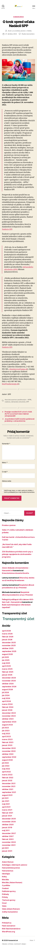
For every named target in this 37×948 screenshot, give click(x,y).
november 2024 (9, 681)
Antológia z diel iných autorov (14, 865)
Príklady (5, 894)
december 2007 (9, 833)
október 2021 (7, 789)
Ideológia (6, 874)
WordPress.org (8, 932)
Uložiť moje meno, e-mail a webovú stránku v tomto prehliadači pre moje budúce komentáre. (19, 491)
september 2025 (9, 651)
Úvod (4, 903)
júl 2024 (5, 692)
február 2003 (8, 839)
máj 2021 (6, 804)
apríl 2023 (6, 736)
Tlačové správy (8, 900)
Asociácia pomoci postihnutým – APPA (18, 400)
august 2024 (7, 689)
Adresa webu (6, 481)
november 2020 (9, 822)
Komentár (6, 444)
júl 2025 (5, 657)
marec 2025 (7, 669)
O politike (6, 885)
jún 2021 (5, 801)
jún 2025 (5, 660)
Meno (4, 462)
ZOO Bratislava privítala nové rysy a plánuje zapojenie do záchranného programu (17, 554)
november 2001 (9, 845)
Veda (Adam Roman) (11, 909)
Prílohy (5, 897)
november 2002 (9, 842)
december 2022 (9, 748)
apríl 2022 (6, 772)
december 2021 (8, 783)
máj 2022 (6, 769)
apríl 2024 (6, 701)
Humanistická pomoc (11, 868)
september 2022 (9, 757)
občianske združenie (18, 402)
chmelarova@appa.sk (18, 369)
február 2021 (7, 813)
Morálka (5, 880)
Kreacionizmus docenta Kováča (15, 573)
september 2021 (9, 792)
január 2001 (7, 851)
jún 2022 (5, 766)
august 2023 (7, 725)
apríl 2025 (6, 666)
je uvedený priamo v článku (22, 31)
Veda (4, 906)
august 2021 (7, 795)
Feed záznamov (8, 926)
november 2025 (9, 645)
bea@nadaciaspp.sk (10, 384)
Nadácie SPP (7, 229)
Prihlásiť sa (6, 923)
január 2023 (7, 745)
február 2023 (7, 742)
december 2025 (9, 642)
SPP (27, 402)
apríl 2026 (6, 631)
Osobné (5, 888)
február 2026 (7, 637)
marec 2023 (7, 739)
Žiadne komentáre (28, 34)
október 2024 (8, 684)
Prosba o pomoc (9, 525)
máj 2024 (6, 698)
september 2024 (9, 687)
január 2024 (7, 710)
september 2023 (9, 722)
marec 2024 (7, 704)
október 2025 (8, 648)
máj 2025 (6, 663)
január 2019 (7, 827)
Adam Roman (7, 862)
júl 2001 (5, 848)
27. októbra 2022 (11, 34)
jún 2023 (5, 731)
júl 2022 (5, 763)
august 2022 (7, 760)
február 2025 (7, 672)
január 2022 (7, 780)
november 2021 (8, 786)
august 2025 (7, 654)
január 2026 (7, 640)
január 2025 (7, 675)
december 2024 (9, 678)
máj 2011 (6, 830)
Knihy (4, 877)
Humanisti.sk (13, 940)
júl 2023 (5, 728)
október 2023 (8, 719)
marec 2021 (7, 810)
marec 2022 (7, 775)
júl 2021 (5, 798)
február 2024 (7, 707)
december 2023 (9, 713)
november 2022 (9, 751)
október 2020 (8, 825)
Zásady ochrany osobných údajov (14, 944)
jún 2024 (5, 695)
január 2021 (7, 816)
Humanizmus (18, 17)
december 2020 (9, 819)
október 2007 (8, 836)
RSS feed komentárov (11, 929)
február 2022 (7, 778)
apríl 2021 (6, 807)
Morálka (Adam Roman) (12, 882)
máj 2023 (6, 734)
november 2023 (9, 716)
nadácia (7, 402)
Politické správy (9, 891)
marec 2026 (7, 634)
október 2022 (7, 754)
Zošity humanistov (10, 912)
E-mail (5, 472)
